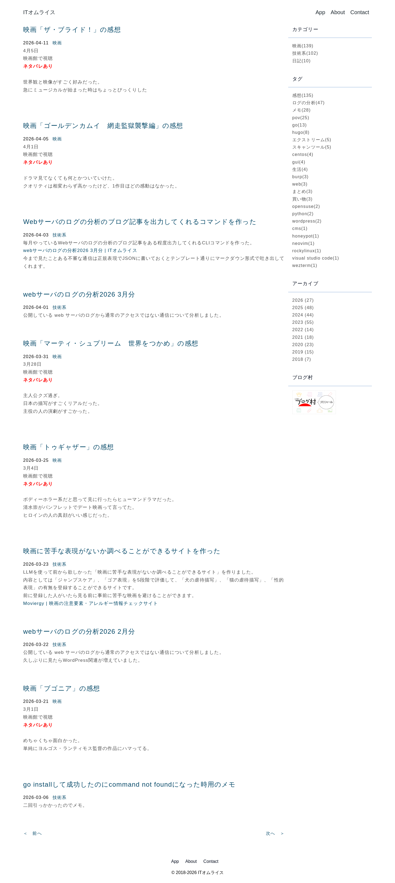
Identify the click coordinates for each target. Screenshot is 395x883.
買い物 (302, 199)
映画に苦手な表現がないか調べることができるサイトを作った (122, 551)
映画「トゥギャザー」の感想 (68, 447)
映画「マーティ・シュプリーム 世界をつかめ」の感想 (110, 343)
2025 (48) (303, 307)
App (320, 12)
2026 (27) (303, 300)
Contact (359, 12)
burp (300, 176)
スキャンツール (312, 147)
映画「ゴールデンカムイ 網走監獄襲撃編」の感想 (103, 125)
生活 (300, 169)
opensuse (306, 206)
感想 (303, 95)
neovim (303, 243)
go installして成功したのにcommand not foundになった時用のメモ (129, 784)
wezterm (304, 265)
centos (303, 154)
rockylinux (306, 250)
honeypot (305, 236)
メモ (301, 110)
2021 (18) (303, 337)
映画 (57, 43)
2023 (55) (303, 322)
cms (300, 228)
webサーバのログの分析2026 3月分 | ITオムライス (80, 250)
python (303, 213)
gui (298, 162)
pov (300, 117)
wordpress (307, 221)
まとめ (302, 191)
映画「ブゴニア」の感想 (61, 688)
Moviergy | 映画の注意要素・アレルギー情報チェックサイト (90, 603)
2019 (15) (303, 352)
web (300, 184)
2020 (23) (303, 344)
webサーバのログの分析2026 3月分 (79, 294)
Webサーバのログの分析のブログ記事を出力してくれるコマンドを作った (140, 221)
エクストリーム (312, 139)
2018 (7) (301, 359)
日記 (301, 61)
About (338, 12)
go (299, 125)
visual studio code (315, 258)
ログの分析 (308, 102)
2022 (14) (303, 329)
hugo (301, 132)
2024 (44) (303, 315)
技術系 (60, 235)
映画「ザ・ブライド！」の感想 (72, 29)
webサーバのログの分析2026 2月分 (79, 631)
